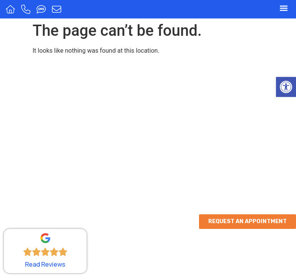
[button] (286, 87)
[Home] (11, 9)
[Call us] (26, 9)
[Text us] (42, 9)
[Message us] (57, 9)
